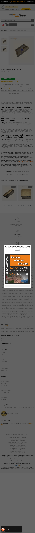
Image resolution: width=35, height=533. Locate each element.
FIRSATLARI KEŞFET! (17, 286)
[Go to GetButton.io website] (3, 531)
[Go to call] (3, 529)
